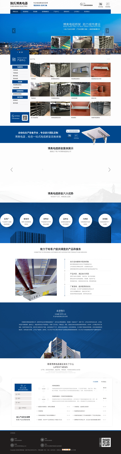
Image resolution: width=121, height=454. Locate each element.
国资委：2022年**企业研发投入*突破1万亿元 (50, 419)
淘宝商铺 (100, 4)
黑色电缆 (15, 78)
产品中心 (56, 11)
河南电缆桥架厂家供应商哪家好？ (47, 415)
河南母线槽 (16, 87)
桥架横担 (73, 117)
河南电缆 (15, 70)
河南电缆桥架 (56, 385)
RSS (45, 450)
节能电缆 (15, 73)
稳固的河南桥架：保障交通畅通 (46, 406)
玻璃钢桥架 (45, 11)
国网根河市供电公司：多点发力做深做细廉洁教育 (87, 419)
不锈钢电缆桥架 (55, 98)
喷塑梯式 (15, 100)
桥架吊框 (93, 98)
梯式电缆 (15, 103)
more (108, 59)
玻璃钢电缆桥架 (17, 94)
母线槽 (35, 11)
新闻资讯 (66, 11)
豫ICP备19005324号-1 (31, 450)
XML (48, 450)
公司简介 (76, 11)
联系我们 (87, 11)
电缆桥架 (25, 11)
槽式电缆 (15, 75)
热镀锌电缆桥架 (95, 117)
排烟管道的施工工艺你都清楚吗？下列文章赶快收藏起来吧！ (88, 415)
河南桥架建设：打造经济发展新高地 (62, 396)
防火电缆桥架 (34, 117)
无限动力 (59, 450)
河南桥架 (40, 411)
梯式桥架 (20, 97)
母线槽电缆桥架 (17, 84)
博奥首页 (15, 11)
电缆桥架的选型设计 (79, 411)
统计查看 (73, 450)
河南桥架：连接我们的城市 (81, 406)
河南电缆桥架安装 (56, 117)
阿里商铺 (107, 4)
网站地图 (40, 450)
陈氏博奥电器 (19, 3)
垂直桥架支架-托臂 (96, 78)
